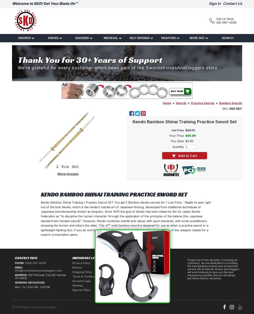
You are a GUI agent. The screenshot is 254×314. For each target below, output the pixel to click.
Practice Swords (202, 103)
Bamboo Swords (230, 103)
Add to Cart (184, 156)
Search (228, 38)
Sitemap (77, 285)
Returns (77, 267)
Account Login (81, 281)
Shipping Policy (82, 272)
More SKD (199, 38)
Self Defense (141, 38)
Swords (26, 38)
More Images (68, 174)
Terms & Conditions (84, 276)
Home (167, 103)
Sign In (215, 3)
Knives (55, 38)
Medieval (113, 38)
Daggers (83, 38)
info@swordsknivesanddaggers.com (38, 270)
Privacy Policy (81, 263)
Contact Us (232, 3)
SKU (225, 108)
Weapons (170, 38)
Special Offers (81, 290)
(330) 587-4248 (35, 263)
